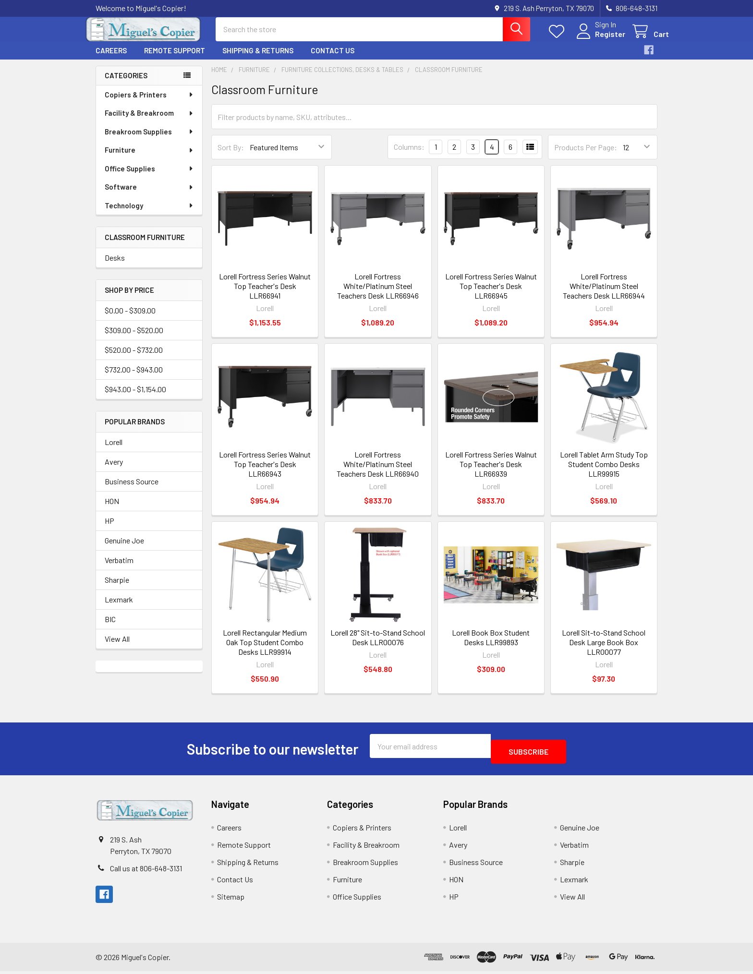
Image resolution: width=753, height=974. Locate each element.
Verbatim (119, 568)
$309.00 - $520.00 (134, 338)
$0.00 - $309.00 (130, 319)
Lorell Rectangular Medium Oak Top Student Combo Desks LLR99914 (265, 651)
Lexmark (119, 608)
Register (598, 39)
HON (112, 509)
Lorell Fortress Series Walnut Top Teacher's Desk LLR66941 (265, 294)
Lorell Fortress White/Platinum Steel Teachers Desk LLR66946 (378, 294)
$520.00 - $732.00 (134, 358)
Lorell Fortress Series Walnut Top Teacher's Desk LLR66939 (491, 472)
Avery (114, 470)
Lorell (113, 450)
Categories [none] (126, 84)
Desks (115, 266)
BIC (110, 627)
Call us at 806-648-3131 (146, 871)
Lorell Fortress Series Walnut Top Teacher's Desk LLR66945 (491, 294)
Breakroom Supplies (149, 140)
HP (109, 529)
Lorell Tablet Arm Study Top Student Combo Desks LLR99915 (604, 472)
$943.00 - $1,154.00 (135, 397)
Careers (111, 59)
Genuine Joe (124, 548)
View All (117, 647)
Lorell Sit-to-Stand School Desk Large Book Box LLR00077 (603, 651)
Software (149, 195)
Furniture (149, 158)
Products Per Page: (585, 155)
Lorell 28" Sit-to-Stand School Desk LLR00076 (377, 646)
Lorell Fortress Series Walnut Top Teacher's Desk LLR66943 (265, 472)
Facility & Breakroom (149, 121)
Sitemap (230, 899)
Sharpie (117, 588)
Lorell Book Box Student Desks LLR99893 (491, 646)
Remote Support (174, 59)
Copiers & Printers (149, 103)
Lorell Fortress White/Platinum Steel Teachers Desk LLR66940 (378, 472)
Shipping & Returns (257, 59)
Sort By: (231, 155)
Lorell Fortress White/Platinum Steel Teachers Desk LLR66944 (604, 294)
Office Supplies (149, 177)
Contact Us (332, 59)
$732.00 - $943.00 (134, 378)
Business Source (131, 489)
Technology (149, 214)
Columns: (409, 155)
